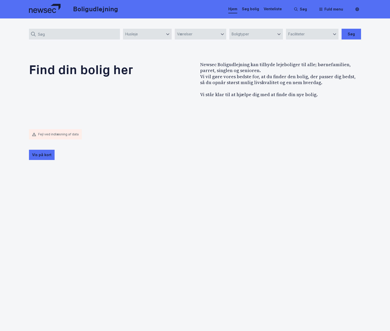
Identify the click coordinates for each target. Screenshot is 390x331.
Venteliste (273, 9)
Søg (351, 34)
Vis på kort (42, 155)
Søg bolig (250, 9)
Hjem (232, 9)
